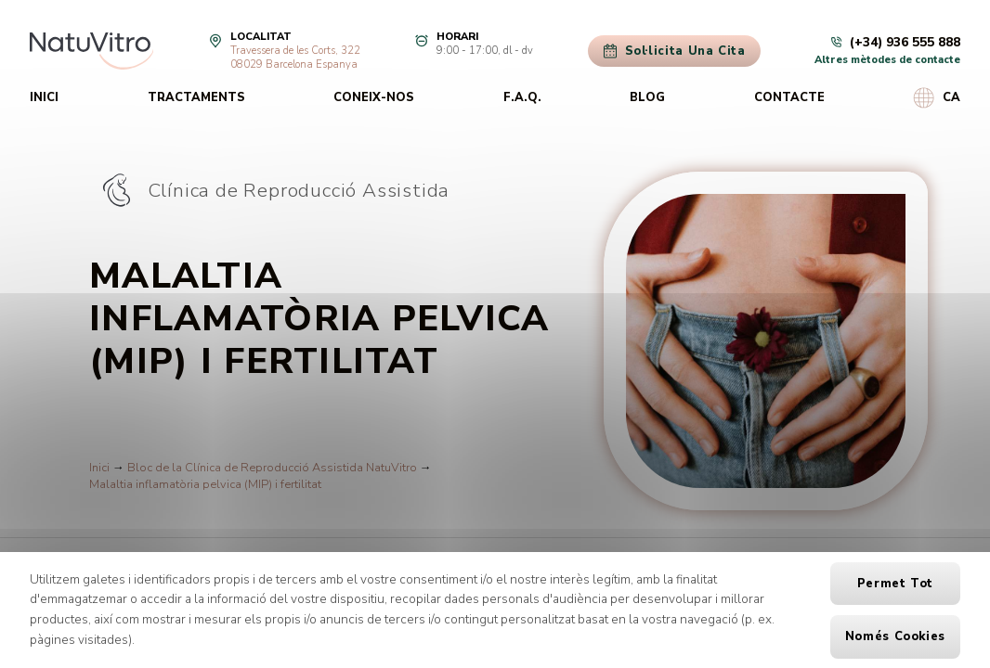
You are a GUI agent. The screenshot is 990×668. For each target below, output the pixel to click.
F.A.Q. (522, 97)
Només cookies (895, 636)
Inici (44, 97)
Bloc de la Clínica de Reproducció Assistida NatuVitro (272, 467)
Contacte (789, 97)
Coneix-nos (373, 97)
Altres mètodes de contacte (887, 60)
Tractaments (196, 97)
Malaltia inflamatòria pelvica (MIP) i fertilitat (205, 484)
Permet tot (895, 583)
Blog (647, 97)
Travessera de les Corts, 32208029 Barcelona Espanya (295, 57)
